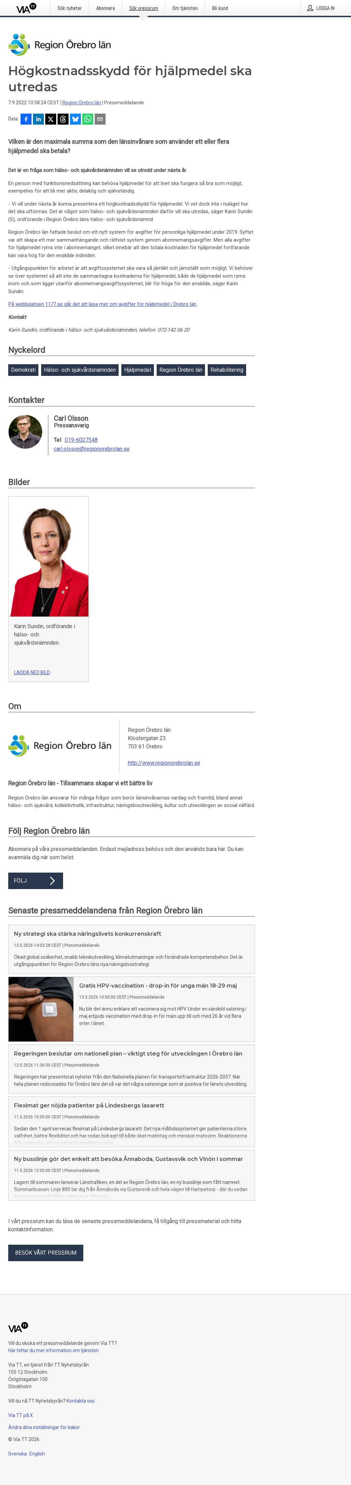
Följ (36, 881)
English (37, 1464)
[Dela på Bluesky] (75, 120)
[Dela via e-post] (100, 120)
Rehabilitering (226, 370)
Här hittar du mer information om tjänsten (53, 1361)
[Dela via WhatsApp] (87, 120)
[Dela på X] (50, 120)
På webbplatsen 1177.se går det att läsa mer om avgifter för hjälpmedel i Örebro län (102, 304)
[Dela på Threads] (63, 120)
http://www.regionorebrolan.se (164, 763)
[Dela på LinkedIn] (38, 120)
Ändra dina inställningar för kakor (44, 1438)
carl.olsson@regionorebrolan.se (92, 449)
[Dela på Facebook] (26, 120)
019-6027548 (81, 440)
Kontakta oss (80, 1412)
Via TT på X (20, 1426)
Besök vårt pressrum (45, 1263)
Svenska (17, 1464)
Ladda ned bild (32, 672)
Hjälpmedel (137, 370)
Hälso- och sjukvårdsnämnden (80, 370)
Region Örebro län (81, 102)
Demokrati (23, 370)
